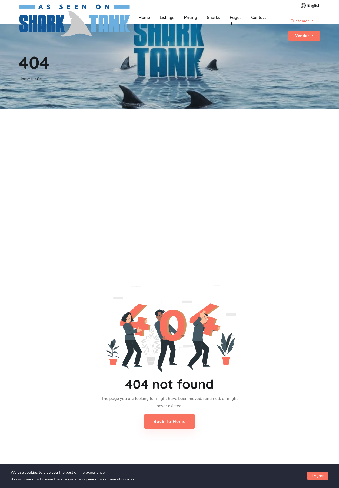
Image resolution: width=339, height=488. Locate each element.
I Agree (318, 475)
